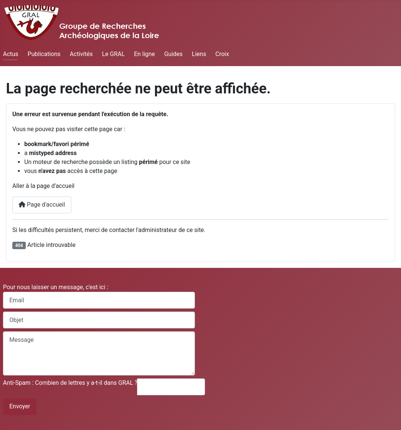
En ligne (144, 54)
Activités (81, 54)
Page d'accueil (42, 204)
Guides (173, 54)
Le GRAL (113, 54)
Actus (10, 54)
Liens (199, 54)
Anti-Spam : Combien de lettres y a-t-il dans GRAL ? (70, 382)
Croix (222, 54)
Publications (44, 54)
